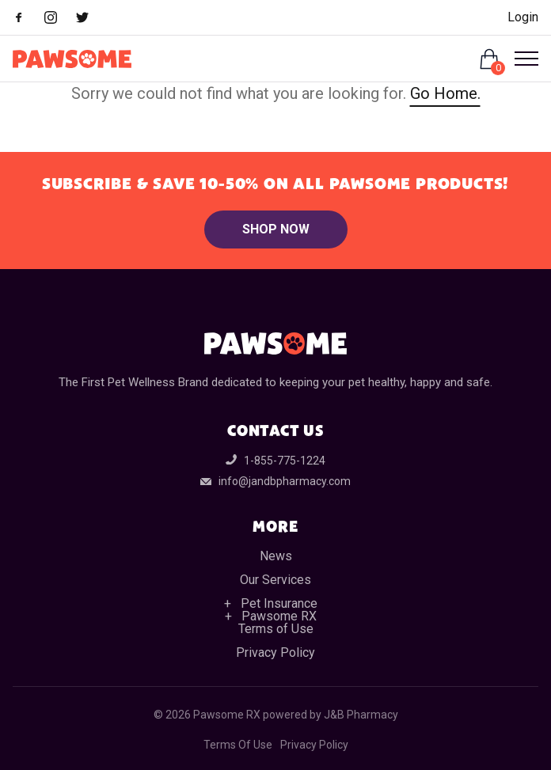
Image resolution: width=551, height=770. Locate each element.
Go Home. (445, 93)
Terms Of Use (237, 744)
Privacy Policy (275, 652)
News (276, 555)
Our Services (275, 579)
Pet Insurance (279, 603)
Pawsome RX (279, 616)
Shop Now (276, 229)
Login (522, 17)
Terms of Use (276, 628)
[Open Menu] (520, 58)
